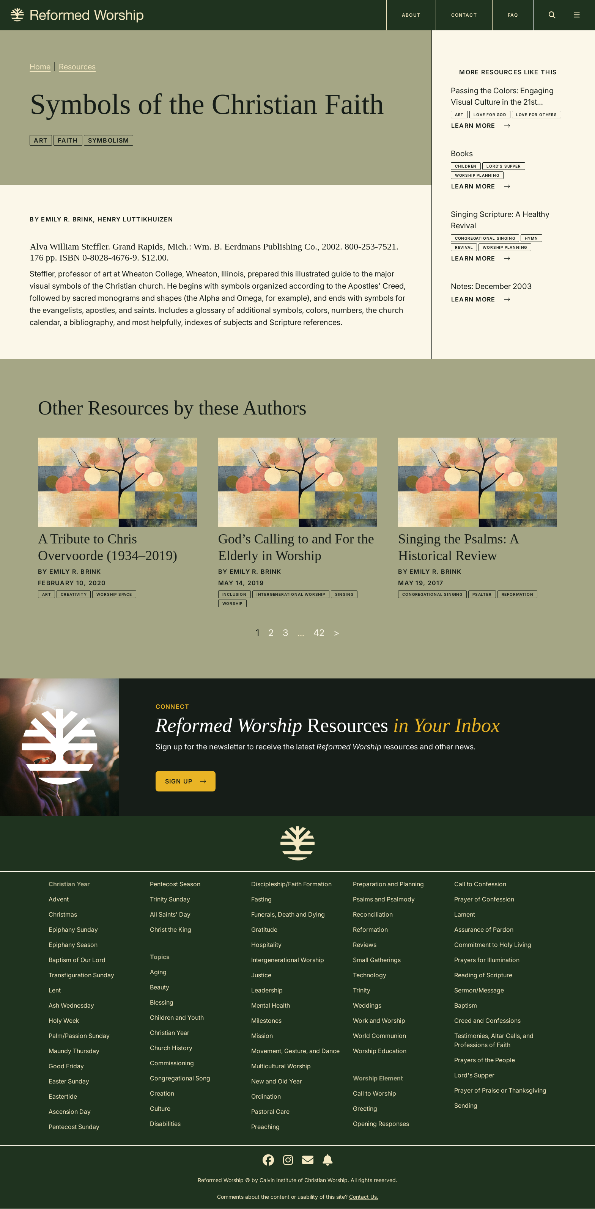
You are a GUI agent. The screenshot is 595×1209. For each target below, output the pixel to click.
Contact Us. (363, 1196)
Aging (158, 972)
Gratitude (264, 929)
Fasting (261, 899)
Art (41, 140)
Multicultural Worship (281, 1066)
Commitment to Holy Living (492, 944)
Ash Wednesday (71, 1005)
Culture (160, 1108)
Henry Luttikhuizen (135, 219)
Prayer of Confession (484, 899)
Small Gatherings (377, 960)
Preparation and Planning (388, 884)
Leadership (267, 990)
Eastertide (63, 1096)
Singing (344, 594)
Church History (171, 1048)
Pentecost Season (175, 884)
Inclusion (234, 594)
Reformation (518, 594)
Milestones (266, 1020)
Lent (55, 990)
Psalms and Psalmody (384, 899)
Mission (262, 1035)
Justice (261, 975)
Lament (464, 914)
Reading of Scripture (483, 975)
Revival (464, 247)
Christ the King (170, 929)
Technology (369, 975)
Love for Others (536, 114)
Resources (77, 66)
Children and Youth (177, 1017)
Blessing (161, 1002)
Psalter (482, 594)
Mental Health (270, 1005)
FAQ (513, 15)
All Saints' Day (170, 914)
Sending (465, 1105)
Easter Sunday (69, 1081)
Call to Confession (480, 884)
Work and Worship (379, 1020)
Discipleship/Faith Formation (291, 884)
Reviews (364, 944)
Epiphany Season (73, 944)
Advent (59, 899)
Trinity (361, 990)
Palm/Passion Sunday (79, 1035)
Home (40, 66)
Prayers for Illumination (486, 960)
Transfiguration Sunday (81, 975)
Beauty (159, 987)
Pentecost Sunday (74, 1126)
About (411, 15)
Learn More (480, 125)
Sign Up (186, 781)
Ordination (266, 1096)
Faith (68, 140)
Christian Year (169, 1032)
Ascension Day (70, 1111)
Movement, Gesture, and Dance (295, 1051)
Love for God (490, 114)
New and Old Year (276, 1081)
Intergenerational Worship (291, 594)
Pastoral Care (270, 1111)
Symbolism (108, 140)
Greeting (365, 1108)
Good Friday (66, 1066)
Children (466, 166)
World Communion (379, 1035)
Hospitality (266, 944)
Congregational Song (180, 1078)
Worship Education (379, 1051)
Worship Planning (477, 175)
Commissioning (172, 1063)
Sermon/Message (479, 990)
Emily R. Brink (67, 219)
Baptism (465, 1005)
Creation (162, 1093)
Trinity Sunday (170, 899)
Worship (232, 603)
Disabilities (165, 1123)
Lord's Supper (503, 166)
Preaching (265, 1126)
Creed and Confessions (487, 1020)
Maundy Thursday (74, 1051)
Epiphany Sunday (73, 929)
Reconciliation (373, 914)
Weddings (367, 1005)
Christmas (63, 914)
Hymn (531, 238)
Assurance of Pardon (483, 929)
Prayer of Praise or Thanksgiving (500, 1090)
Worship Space (114, 594)
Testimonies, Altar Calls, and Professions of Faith (494, 1040)
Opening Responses (381, 1123)
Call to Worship (374, 1093)
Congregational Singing (485, 238)
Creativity (74, 594)
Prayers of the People (484, 1060)
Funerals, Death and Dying (288, 914)
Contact (464, 15)
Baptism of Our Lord (77, 960)
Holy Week (64, 1020)
